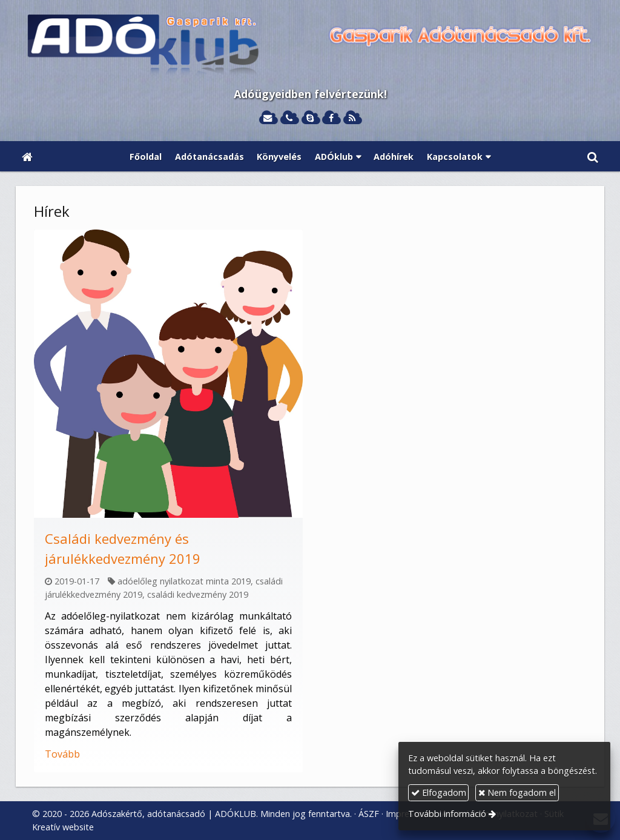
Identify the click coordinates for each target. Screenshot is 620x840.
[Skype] (310, 118)
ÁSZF (368, 813)
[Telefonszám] (289, 118)
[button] (592, 156)
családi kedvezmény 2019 (197, 594)
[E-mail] (268, 118)
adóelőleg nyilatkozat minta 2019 (184, 581)
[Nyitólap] (310, 46)
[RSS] (352, 118)
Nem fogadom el (517, 792)
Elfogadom (438, 792)
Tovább (62, 754)
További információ (447, 813)
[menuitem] (145, 156)
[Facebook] (331, 118)
